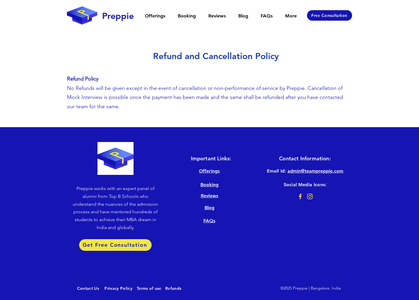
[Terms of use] (149, 288)
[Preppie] (118, 16)
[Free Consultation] (329, 15)
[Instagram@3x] (309, 196)
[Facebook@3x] (300, 196)
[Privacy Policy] (119, 288)
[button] (155, 16)
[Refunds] (180, 288)
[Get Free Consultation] (115, 245)
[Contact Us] (88, 288)
